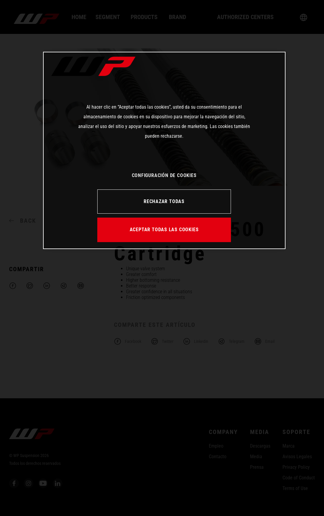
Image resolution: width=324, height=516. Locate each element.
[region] (164, 150)
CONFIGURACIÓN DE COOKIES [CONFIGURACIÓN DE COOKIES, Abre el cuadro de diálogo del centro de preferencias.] (164, 175)
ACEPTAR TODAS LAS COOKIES (164, 229)
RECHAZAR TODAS (164, 201)
